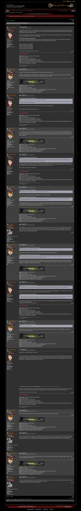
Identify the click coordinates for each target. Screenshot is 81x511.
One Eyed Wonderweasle (10, 225)
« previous (70, 19)
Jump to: (7, 500)
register (12, 4)
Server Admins (11, 16)
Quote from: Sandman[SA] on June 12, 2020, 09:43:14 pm (28, 98)
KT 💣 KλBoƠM (11, 27)
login (9, 4)
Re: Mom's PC (24, 69)
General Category (17, 16)
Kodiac (31, 10)
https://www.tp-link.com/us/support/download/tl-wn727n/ (50, 386)
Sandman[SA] (11, 69)
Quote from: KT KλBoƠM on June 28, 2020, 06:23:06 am (27, 324)
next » (73, 19)
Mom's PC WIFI (31, 16)
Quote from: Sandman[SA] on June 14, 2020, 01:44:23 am (28, 157)
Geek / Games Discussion (24, 16)
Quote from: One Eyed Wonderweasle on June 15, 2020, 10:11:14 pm (29, 247)
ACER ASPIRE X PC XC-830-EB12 (34, 65)
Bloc (70, 506)
